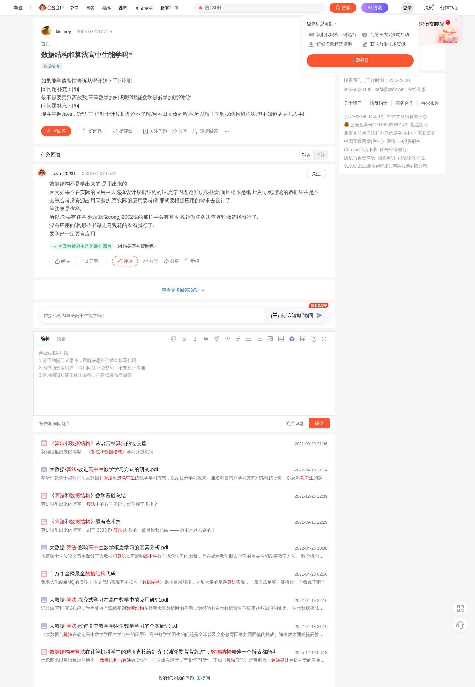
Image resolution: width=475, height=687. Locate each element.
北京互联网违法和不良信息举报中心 (379, 133)
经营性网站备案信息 (407, 116)
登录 (407, 7)
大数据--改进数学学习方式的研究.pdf (103, 469)
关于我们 (353, 103)
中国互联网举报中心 (364, 141)
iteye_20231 (64, 173)
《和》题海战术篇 (85, 521)
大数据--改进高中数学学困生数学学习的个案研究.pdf (114, 626)
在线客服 (417, 89)
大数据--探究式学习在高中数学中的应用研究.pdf (108, 599)
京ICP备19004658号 (364, 116)
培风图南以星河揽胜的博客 (68, 660)
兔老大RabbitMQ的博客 (64, 582)
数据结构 (51, 66)
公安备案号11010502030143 (378, 124)
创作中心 (449, 7)
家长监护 (427, 133)
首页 (45, 43)
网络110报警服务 (404, 141)
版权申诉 (387, 157)
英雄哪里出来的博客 (61, 451)
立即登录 (360, 60)
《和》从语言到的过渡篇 (97, 443)
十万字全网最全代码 (82, 573)
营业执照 (419, 124)
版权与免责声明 (359, 157)
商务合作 (404, 103)
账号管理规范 (393, 149)
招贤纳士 (379, 103)
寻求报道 (430, 103)
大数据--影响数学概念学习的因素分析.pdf (108, 547)
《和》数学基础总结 (87, 495)
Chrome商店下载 (361, 149)
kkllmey (63, 31)
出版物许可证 (411, 157)
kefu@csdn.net (390, 89)
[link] (45, 43)
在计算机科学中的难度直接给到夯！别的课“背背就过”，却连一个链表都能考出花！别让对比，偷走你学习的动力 (214, 651)
